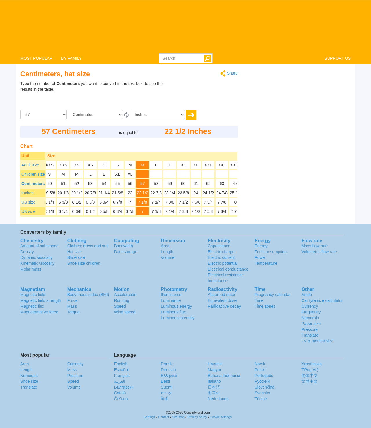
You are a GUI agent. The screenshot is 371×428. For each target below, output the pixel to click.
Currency (309, 306)
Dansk (166, 364)
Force (72, 300)
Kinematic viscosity (37, 263)
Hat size (74, 251)
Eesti (165, 381)
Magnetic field (32, 294)
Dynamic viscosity (36, 257)
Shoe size (76, 257)
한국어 (214, 393)
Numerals (310, 317)
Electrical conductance (228, 269)
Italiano (214, 381)
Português (263, 375)
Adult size (30, 165)
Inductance (218, 280)
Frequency (311, 312)
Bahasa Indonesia (224, 375)
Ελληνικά (169, 375)
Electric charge (221, 251)
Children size (33, 174)
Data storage (125, 251)
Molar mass (30, 269)
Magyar (214, 369)
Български (123, 387)
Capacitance (219, 246)
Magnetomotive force (39, 312)
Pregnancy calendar (272, 294)
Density (27, 251)
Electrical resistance (226, 275)
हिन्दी (164, 398)
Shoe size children (83, 263)
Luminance (171, 300)
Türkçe (260, 398)
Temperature (265, 263)
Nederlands (218, 398)
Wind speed (124, 312)
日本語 (214, 387)
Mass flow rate (314, 246)
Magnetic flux (32, 306)
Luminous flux (173, 312)
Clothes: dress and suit (87, 246)
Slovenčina (264, 387)
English (120, 364)
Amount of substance (39, 246)
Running (121, 300)
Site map (178, 417)
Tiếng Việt (310, 369)
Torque (73, 312)
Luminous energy (176, 306)
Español (121, 369)
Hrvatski (215, 364)
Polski (259, 369)
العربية (119, 381)
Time (258, 300)
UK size (28, 211)
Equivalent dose (222, 300)
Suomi (166, 387)
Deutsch (168, 369)
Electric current (221, 257)
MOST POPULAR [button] (36, 58)
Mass (72, 306)
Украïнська (311, 364)
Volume (167, 257)
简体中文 (309, 375)
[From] (95, 114)
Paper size (311, 323)
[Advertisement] (201, 95)
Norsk (259, 364)
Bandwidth (123, 246)
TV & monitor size (317, 341)
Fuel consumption (270, 251)
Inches (27, 193)
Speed (120, 306)
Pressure (309, 329)
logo (185, 26)
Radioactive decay (224, 306)
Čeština (121, 398)
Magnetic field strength (40, 300)
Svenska (262, 393)
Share (229, 73)
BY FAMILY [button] (71, 58)
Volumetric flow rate (319, 251)
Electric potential (223, 263)
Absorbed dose (221, 294)
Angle (306, 294)
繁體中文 (309, 381)
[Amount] (43, 114)
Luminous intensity (177, 317)
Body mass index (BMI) (88, 294)
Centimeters (33, 183)
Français (122, 375)
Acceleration (125, 294)
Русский (262, 381)
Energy (260, 246)
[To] (157, 114)
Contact (163, 417)
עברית (166, 393)
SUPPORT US (337, 58)
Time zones (264, 306)
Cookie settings (221, 417)
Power (260, 257)
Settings (149, 417)
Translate (309, 335)
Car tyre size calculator (322, 300)
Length (167, 251)
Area (165, 246)
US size (28, 202)
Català (120, 393)
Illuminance (171, 294)
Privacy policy (197, 417)
